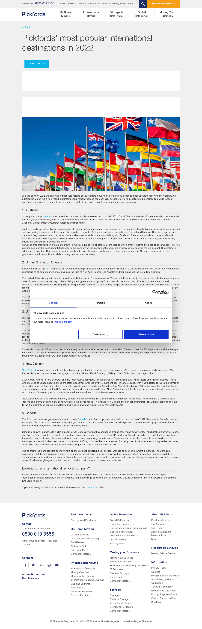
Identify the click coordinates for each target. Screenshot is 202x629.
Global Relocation (142, 15)
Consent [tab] (54, 302)
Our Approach (158, 524)
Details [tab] (101, 302)
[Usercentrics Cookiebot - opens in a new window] (155, 292)
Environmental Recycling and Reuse (129, 566)
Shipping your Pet (80, 584)
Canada (82, 419)
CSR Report (157, 528)
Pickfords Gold (79, 546)
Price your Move (79, 550)
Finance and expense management (128, 528)
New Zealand (29, 370)
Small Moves (77, 542)
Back (28, 28)
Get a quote (37, 64)
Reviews (72, 4)
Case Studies (117, 577)
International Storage (121, 603)
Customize (101, 334)
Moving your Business (121, 558)
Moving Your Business (167, 15)
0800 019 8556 (44, 3)
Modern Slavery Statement (165, 576)
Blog (130, 4)
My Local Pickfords (163, 4)
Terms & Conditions (162, 587)
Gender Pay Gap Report (164, 591)
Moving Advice (119, 4)
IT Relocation (117, 569)
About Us (105, 4)
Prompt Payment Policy (164, 595)
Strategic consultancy (121, 532)
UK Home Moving (65, 15)
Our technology (118, 540)
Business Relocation (120, 562)
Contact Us (93, 4)
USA (48, 269)
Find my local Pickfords (83, 520)
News (62, 4)
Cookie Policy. (63, 321)
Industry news (117, 543)
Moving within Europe (82, 576)
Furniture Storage (119, 599)
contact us (91, 487)
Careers (82, 4)
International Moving (91, 15)
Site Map (156, 602)
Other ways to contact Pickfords (39, 541)
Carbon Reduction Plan (163, 598)
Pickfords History (160, 520)
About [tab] (148, 302)
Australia (47, 217)
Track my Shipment (81, 592)
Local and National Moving (85, 539)
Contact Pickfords (81, 554)
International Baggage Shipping (87, 580)
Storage (114, 595)
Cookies (155, 572)
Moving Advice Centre (163, 553)
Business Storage (119, 573)
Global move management (124, 536)
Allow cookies (146, 334)
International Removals (83, 568)
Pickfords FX (78, 588)
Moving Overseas (80, 572)
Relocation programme (122, 524)
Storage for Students (121, 607)
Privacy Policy (158, 568)
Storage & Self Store (116, 15)
